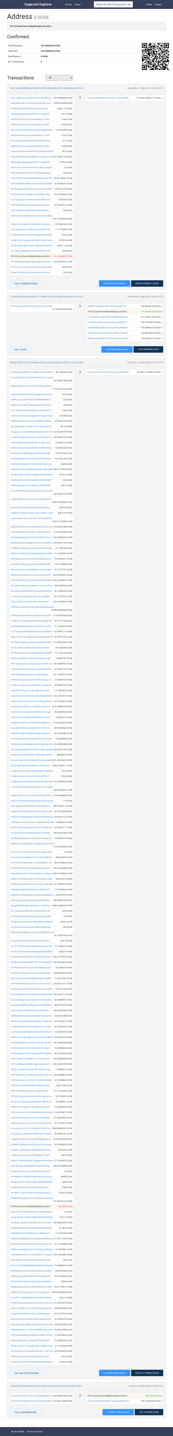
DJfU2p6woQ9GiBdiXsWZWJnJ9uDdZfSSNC (108, 98)
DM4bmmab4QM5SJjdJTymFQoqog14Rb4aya (32, 884)
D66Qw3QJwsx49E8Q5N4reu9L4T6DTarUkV (31, 739)
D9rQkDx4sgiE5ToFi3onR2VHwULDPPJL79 (30, 776)
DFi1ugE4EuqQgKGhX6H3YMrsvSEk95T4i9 (30, 141)
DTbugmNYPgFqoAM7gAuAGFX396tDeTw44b (32, 1324)
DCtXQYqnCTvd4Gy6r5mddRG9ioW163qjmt (31, 712)
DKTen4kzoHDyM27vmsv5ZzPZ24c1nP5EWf (31, 306)
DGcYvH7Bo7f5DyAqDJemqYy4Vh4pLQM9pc (31, 1401)
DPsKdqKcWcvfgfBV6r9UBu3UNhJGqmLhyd (31, 464)
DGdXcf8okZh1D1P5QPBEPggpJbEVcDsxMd (31, 235)
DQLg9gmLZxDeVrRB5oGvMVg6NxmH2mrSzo (32, 432)
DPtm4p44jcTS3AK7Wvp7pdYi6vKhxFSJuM (30, 1260)
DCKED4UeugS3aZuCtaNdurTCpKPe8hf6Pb (31, 485)
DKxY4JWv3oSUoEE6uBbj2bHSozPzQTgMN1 (31, 569)
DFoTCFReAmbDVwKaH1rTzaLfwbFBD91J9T (31, 863)
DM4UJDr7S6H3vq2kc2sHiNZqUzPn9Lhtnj (30, 272)
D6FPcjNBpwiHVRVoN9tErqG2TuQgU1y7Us (31, 443)
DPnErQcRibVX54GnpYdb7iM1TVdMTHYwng (31, 448)
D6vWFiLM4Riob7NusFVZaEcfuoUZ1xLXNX (31, 626)
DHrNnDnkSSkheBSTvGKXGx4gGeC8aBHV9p (31, 394)
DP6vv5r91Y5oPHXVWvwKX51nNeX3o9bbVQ (31, 167)
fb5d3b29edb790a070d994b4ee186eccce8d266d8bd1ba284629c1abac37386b (47, 362)
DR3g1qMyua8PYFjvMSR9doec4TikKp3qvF (30, 765)
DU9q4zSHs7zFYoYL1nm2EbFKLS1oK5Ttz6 (31, 706)
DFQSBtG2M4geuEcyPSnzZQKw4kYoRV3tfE (31, 642)
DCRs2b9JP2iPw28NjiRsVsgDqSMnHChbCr (31, 194)
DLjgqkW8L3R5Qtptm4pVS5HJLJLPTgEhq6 (30, 905)
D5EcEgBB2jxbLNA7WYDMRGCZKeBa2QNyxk (32, 749)
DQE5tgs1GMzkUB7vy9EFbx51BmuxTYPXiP (31, 1222)
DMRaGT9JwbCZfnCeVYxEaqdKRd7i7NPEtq (31, 421)
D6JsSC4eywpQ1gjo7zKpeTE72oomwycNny (31, 586)
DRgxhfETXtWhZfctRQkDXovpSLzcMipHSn (30, 733)
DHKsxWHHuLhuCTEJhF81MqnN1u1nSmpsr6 (32, 873)
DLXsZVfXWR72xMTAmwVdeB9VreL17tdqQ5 (32, 377)
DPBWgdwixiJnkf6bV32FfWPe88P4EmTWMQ (31, 1287)
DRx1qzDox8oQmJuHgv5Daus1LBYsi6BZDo (31, 664)
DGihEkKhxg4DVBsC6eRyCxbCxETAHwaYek (31, 459)
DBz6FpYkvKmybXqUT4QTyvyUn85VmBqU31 (32, 1281)
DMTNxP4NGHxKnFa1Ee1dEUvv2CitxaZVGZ (31, 575)
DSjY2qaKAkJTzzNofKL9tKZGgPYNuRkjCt (30, 210)
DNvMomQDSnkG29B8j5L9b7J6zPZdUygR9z (31, 543)
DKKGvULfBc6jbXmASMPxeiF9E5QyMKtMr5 (31, 1276)
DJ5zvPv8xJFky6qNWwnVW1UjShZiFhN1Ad (31, 857)
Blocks (68, 4)
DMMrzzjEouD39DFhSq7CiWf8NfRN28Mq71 (31, 400)
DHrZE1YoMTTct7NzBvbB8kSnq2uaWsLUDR (31, 946)
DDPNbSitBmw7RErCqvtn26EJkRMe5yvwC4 (31, 559)
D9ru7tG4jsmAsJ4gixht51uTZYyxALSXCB (30, 1059)
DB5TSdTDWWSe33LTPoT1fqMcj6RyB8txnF (31, 173)
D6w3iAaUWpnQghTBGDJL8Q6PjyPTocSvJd (31, 537)
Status (78, 4)
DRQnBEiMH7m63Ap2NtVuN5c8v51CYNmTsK (32, 1351)
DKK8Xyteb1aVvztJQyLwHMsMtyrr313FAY (30, 119)
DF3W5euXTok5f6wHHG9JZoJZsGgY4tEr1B (31, 437)
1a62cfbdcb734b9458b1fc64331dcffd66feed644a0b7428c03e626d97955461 (46, 1386)
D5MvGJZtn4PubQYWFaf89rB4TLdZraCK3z (31, 224)
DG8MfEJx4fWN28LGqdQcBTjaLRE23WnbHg (31, 548)
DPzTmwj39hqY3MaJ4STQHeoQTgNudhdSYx (32, 130)
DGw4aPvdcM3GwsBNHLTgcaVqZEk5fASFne (31, 591)
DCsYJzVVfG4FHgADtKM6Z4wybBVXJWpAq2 (32, 1265)
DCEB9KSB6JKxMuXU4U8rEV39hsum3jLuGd (31, 1303)
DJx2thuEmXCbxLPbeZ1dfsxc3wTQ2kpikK (30, 596)
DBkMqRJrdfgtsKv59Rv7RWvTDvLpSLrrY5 (107, 306)
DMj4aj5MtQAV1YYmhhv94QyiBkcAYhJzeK (31, 103)
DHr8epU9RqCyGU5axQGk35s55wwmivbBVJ (31, 1271)
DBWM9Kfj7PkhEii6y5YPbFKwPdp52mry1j (30, 1187)
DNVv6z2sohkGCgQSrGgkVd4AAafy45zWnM (31, 553)
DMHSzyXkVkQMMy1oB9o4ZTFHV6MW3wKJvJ (33, 932)
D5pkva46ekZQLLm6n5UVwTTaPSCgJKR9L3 (31, 386)
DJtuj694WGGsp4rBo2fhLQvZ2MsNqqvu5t (30, 1314)
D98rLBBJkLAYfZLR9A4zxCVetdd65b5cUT (30, 889)
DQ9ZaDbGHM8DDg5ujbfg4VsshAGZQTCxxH (32, 1335)
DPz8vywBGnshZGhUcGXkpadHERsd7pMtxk (31, 653)
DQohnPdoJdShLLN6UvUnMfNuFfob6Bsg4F (31, 927)
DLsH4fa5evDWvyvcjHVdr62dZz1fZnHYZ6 (30, 728)
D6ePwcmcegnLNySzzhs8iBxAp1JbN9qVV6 (31, 685)
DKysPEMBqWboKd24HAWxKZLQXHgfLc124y (32, 157)
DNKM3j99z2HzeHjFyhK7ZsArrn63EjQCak (30, 1292)
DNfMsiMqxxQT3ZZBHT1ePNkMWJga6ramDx (32, 1330)
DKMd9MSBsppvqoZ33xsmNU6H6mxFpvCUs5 (32, 1198)
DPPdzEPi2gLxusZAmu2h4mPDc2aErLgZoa (31, 680)
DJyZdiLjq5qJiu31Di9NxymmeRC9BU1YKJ (30, 199)
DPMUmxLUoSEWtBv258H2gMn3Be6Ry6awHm (33, 607)
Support (158, 4)
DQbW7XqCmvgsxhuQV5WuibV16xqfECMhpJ (32, 240)
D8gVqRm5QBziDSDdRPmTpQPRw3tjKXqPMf (32, 469)
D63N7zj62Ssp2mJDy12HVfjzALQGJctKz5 (30, 1171)
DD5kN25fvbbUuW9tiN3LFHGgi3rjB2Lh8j (29, 108)
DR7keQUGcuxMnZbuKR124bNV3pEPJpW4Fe (32, 246)
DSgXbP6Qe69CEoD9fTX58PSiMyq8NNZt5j (31, 723)
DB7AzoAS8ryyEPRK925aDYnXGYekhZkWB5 (31, 189)
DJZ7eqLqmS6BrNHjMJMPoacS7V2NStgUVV (32, 631)
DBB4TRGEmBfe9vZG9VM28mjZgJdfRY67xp (32, 527)
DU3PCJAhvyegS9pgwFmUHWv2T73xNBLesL (32, 827)
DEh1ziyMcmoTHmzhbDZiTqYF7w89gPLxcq (31, 98)
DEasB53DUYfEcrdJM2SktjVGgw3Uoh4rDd (30, 833)
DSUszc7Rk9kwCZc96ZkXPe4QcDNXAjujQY (31, 1308)
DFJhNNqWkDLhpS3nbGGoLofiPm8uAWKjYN (108, 327)
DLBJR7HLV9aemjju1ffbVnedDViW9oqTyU (30, 941)
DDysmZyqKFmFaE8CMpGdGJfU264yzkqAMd (32, 760)
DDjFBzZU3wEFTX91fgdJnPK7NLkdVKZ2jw (31, 658)
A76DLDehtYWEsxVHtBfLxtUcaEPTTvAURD (107, 333)
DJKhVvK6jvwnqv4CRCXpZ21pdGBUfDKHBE (31, 669)
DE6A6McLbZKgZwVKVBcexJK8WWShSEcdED (32, 822)
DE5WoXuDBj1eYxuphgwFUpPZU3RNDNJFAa (31, 1346)
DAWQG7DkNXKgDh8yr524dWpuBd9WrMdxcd (32, 817)
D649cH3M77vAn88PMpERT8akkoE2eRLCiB (31, 178)
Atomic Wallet (17, 1431)
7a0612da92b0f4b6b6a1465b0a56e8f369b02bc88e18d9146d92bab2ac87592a (46, 88)
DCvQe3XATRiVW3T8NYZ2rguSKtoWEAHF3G (31, 1396)
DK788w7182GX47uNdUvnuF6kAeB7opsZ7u (31, 1193)
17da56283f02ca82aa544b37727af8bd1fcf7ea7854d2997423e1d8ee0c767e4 (46, 296)
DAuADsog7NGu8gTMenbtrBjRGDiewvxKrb (30, 507)
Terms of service (35, 1431)
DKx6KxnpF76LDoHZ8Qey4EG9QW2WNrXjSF (31, 480)
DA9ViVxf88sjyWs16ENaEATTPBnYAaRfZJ (30, 1340)
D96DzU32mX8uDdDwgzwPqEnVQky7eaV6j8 (32, 416)
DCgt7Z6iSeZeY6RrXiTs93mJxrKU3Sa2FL (30, 602)
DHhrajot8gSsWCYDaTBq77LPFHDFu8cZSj (30, 532)
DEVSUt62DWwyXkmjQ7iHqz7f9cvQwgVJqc (31, 1244)
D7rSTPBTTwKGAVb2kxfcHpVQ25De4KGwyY (31, 1298)
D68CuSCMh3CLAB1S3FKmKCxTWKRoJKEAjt (32, 580)
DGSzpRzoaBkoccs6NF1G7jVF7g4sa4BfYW (31, 426)
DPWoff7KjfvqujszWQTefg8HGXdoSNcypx (30, 205)
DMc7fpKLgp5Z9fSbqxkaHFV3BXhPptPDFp (30, 806)
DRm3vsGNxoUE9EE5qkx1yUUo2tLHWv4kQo (31, 216)
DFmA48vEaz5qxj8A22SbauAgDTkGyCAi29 (31, 262)
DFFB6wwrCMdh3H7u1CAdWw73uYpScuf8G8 (32, 372)
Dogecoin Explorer (38, 4)
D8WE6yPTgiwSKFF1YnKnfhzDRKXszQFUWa (108, 338)
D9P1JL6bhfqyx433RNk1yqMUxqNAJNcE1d (31, 1064)
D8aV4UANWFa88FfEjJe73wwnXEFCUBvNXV (32, 183)
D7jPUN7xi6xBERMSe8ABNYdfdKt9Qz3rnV (30, 717)
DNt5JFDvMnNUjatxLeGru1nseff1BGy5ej (29, 674)
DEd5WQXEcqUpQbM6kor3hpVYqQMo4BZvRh (32, 744)
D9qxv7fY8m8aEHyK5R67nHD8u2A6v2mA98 (31, 811)
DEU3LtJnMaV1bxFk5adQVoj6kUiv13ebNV (30, 648)
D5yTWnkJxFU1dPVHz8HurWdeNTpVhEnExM (31, 696)
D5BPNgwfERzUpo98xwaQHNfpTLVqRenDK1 (31, 615)
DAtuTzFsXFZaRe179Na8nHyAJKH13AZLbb (31, 405)
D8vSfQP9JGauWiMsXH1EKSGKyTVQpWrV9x (31, 621)
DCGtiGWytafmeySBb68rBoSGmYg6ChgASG (31, 916)
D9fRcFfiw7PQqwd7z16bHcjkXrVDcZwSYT (30, 690)
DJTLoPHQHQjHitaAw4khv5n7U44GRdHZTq (31, 410)
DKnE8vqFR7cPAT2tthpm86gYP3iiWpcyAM (30, 453)
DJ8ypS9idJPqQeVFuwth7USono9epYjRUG (107, 322)
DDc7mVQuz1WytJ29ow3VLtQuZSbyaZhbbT (31, 267)
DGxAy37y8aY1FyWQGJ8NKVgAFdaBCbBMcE (32, 475)
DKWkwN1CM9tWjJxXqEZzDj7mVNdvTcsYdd (32, 513)
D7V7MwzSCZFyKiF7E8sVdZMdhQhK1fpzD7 (108, 317)
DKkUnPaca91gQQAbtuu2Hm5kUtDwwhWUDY (32, 637)
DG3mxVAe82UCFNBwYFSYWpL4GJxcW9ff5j (31, 989)
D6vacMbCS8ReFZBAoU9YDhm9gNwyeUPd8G (32, 151)
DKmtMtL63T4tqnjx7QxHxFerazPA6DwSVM (31, 564)
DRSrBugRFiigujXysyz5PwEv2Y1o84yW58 (30, 114)
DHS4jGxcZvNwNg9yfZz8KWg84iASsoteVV (31, 1150)
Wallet (149, 4)
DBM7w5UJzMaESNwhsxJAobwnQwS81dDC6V (33, 844)
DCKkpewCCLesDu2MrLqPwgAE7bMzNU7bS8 (32, 781)
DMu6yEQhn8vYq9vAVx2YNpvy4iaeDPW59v (31, 1319)
